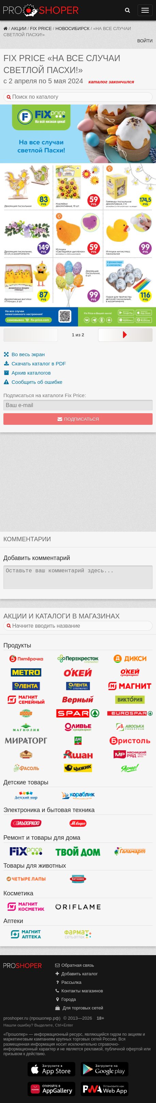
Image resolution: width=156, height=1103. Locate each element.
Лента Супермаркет (78, 686)
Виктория (130, 700)
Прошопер (40, 10)
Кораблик (78, 795)
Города (65, 999)
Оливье (78, 727)
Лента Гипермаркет (26, 686)
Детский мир (26, 795)
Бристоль (130, 741)
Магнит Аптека (26, 934)
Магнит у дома (130, 686)
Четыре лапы (26, 879)
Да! (78, 741)
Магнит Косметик (26, 906)
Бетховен (78, 879)
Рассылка (67, 982)
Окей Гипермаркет (78, 672)
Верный (78, 700)
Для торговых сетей (78, 1007)
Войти (145, 40)
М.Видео (78, 823)
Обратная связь (74, 965)
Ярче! (130, 768)
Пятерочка (26, 659)
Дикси (130, 659)
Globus (26, 713)
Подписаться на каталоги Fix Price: (44, 395)
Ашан (78, 754)
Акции (19, 28)
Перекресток (78, 659)
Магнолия (26, 727)
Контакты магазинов (78, 990)
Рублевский (26, 754)
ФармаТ (78, 934)
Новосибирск (73, 28)
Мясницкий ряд (130, 754)
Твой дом (78, 851)
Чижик (78, 768)
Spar (78, 713)
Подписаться (78, 419)
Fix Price (41, 28)
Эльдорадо (26, 823)
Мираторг (26, 741)
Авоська (130, 727)
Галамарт (130, 851)
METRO (26, 672)
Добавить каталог (76, 973)
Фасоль (26, 768)
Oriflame (78, 906)
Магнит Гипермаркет (26, 700)
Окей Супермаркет (130, 672)
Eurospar (130, 713)
